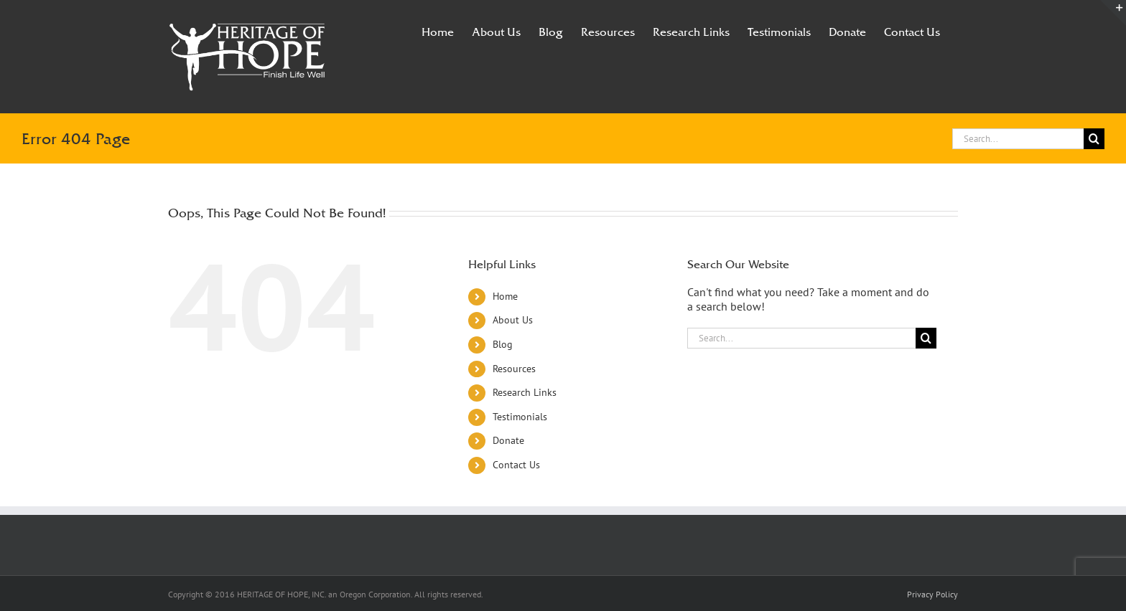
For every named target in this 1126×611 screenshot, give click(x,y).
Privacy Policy (932, 594)
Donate (508, 440)
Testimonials (520, 416)
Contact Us (516, 464)
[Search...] (1018, 138)
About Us (513, 319)
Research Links (525, 392)
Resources (514, 368)
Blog (503, 344)
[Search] (1094, 138)
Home (505, 296)
